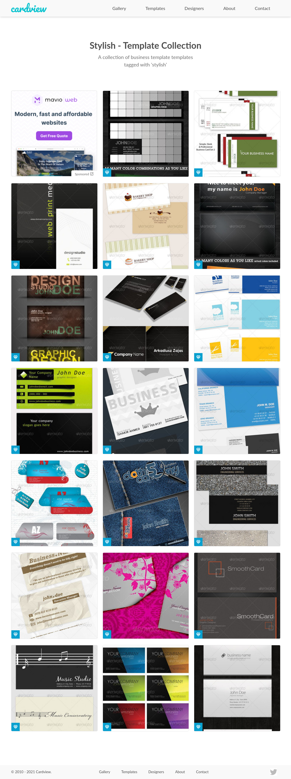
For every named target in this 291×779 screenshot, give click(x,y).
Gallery (119, 8)
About (229, 8)
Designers (194, 8)
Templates (155, 8)
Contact (262, 8)
